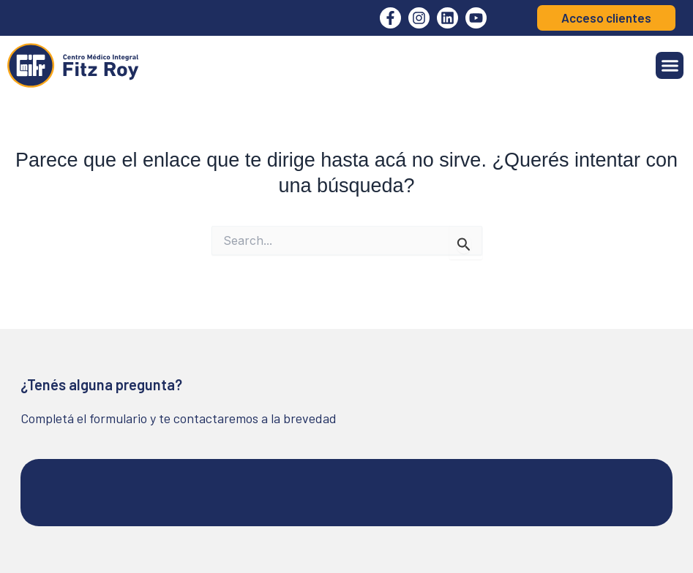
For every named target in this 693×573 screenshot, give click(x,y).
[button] (669, 66)
